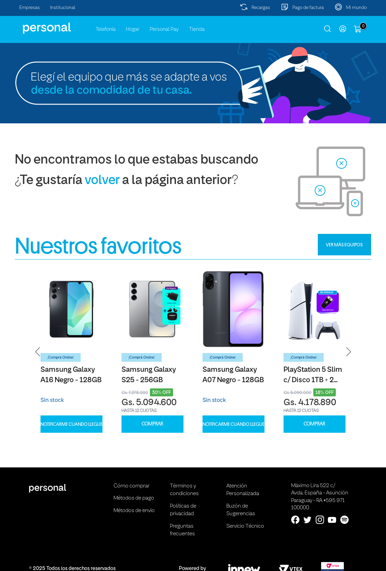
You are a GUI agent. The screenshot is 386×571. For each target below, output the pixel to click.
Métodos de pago (134, 498)
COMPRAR (152, 424)
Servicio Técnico (245, 526)
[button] (38, 352)
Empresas (29, 8)
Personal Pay (164, 29)
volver (102, 180)
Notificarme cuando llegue (71, 424)
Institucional (62, 8)
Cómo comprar (132, 486)
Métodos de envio (134, 510)
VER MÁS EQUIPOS (344, 244)
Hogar (133, 29)
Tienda (197, 29)
